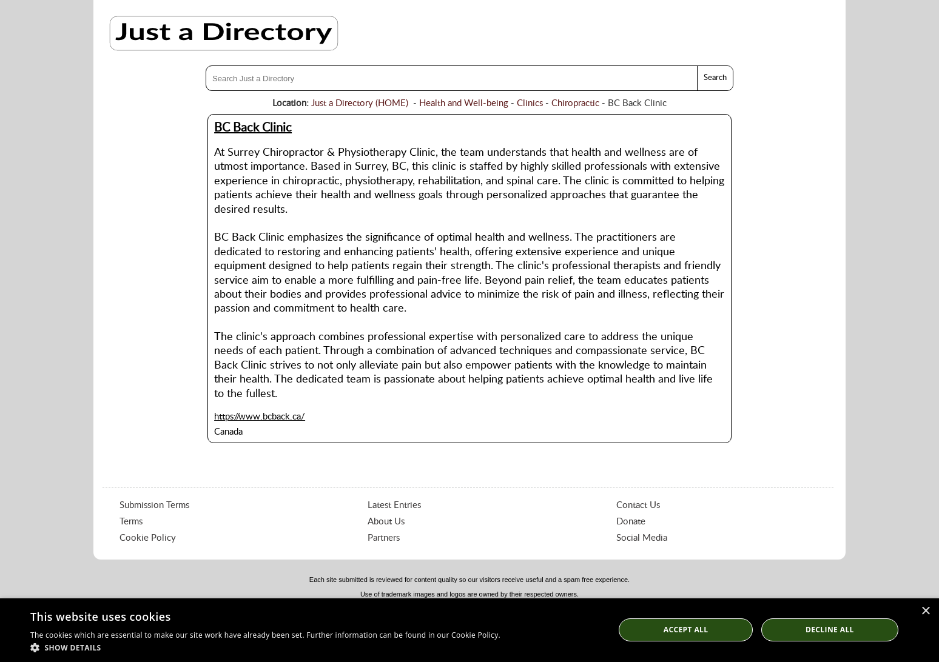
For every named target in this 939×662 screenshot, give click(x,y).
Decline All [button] (830, 629)
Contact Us (638, 505)
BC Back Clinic (253, 128)
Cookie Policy (147, 538)
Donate (630, 521)
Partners (384, 538)
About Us (386, 521)
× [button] (925, 611)
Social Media (641, 538)
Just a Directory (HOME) (359, 103)
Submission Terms (154, 505)
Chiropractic (575, 103)
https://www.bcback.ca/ (259, 416)
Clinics (530, 103)
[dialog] (469, 630)
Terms (131, 521)
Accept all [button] (686, 629)
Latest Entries (394, 505)
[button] (265, 647)
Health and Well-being (463, 103)
